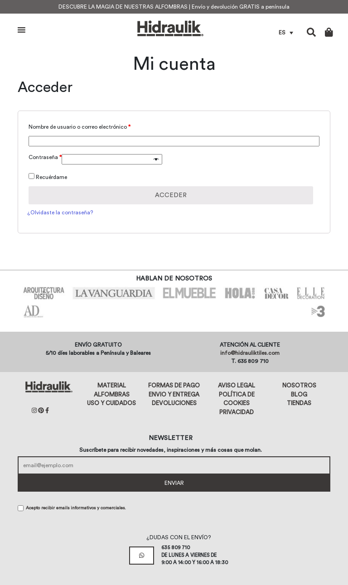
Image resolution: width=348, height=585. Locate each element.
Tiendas (299, 403)
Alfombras (112, 394)
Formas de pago (174, 385)
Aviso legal (236, 385)
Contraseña (45, 157)
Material (111, 385)
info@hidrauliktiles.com (250, 353)
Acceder (171, 195)
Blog (299, 394)
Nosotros (299, 385)
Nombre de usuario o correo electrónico (79, 127)
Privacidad (236, 412)
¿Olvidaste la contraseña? (60, 212)
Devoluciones (174, 403)
